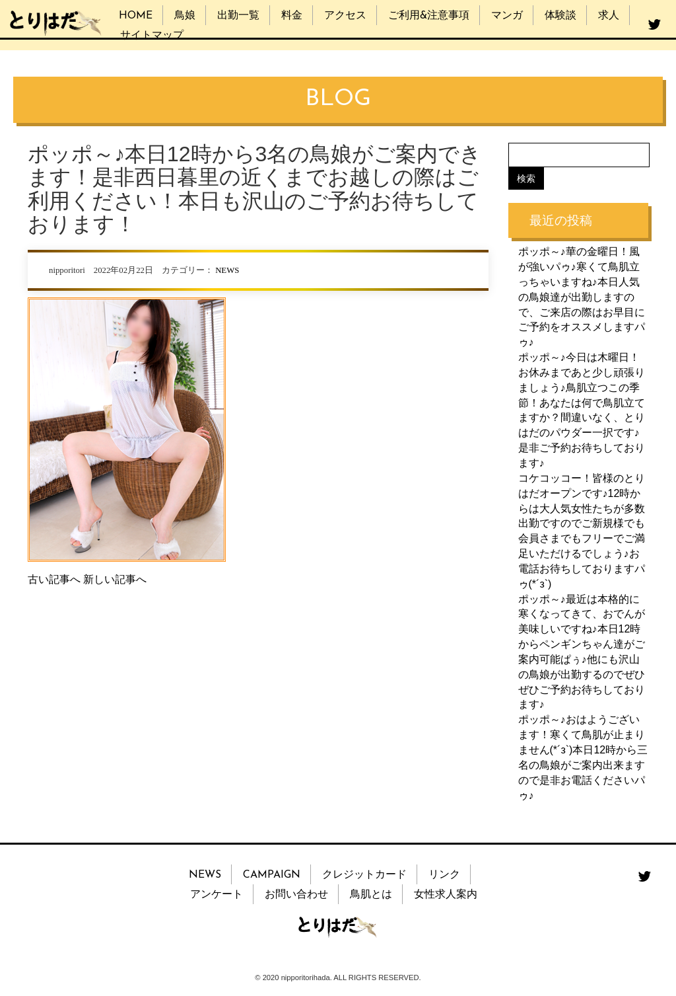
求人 (608, 16)
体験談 (560, 16)
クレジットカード (364, 875)
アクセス (345, 16)
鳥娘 (184, 16)
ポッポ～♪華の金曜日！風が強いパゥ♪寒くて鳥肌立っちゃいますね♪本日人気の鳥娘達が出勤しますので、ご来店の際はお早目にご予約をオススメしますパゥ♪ (581, 297)
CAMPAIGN (271, 875)
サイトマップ (152, 35)
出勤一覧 (238, 16)
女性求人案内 (445, 895)
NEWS (227, 270)
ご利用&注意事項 (428, 16)
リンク (444, 875)
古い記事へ (54, 579)
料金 (291, 16)
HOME (135, 16)
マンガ (507, 16)
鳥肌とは (371, 895)
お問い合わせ (296, 895)
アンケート (216, 895)
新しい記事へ (115, 579)
